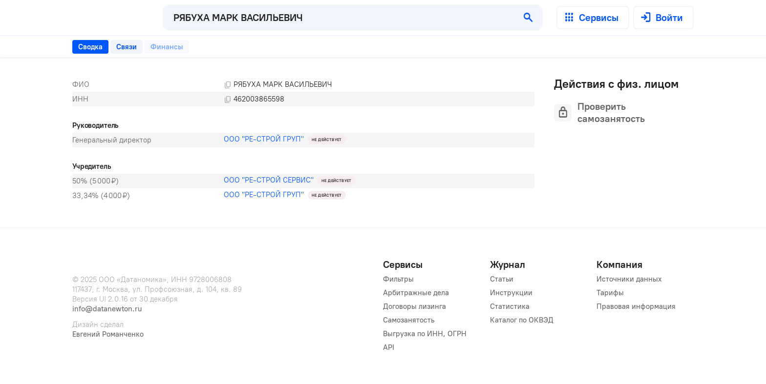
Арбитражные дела (416, 292)
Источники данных (629, 279)
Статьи (501, 279)
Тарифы (610, 292)
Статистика (510, 306)
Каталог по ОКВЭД (521, 320)
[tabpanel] (303, 140)
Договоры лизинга (414, 306)
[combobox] (339, 17)
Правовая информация (636, 306)
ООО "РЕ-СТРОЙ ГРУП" (264, 139)
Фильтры (398, 279)
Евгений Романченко (108, 334)
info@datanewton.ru (107, 308)
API (388, 347)
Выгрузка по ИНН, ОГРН (425, 333)
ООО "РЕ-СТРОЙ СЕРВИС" (269, 180)
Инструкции (511, 292)
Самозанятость (408, 320)
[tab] (90, 47)
